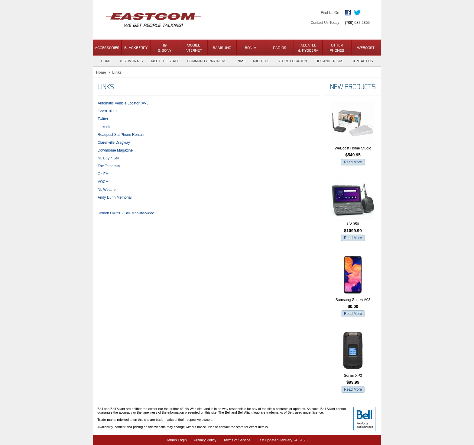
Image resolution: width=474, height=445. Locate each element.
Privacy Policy (205, 440)
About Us (260, 61)
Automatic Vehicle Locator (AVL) (124, 103)
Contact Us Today (324, 23)
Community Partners (206, 61)
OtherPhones (337, 48)
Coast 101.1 (107, 111)
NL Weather (107, 189)
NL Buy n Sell (108, 158)
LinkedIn (104, 127)
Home (106, 61)
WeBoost (366, 47)
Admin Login (177, 440)
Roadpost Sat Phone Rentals (121, 135)
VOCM (103, 182)
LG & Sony (164, 48)
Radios (279, 47)
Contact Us (362, 61)
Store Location (292, 61)
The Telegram (109, 166)
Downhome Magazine (115, 150)
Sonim (251, 47)
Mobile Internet (193, 48)
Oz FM (103, 174)
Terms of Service (236, 440)
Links (239, 61)
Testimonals (131, 61)
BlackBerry (136, 47)
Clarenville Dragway (114, 142)
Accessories (107, 47)
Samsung (222, 47)
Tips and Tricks (329, 61)
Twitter (103, 119)
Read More (353, 162)
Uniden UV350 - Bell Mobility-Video (126, 213)
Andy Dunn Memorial (114, 197)
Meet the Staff (165, 61)
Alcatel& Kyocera (308, 48)
